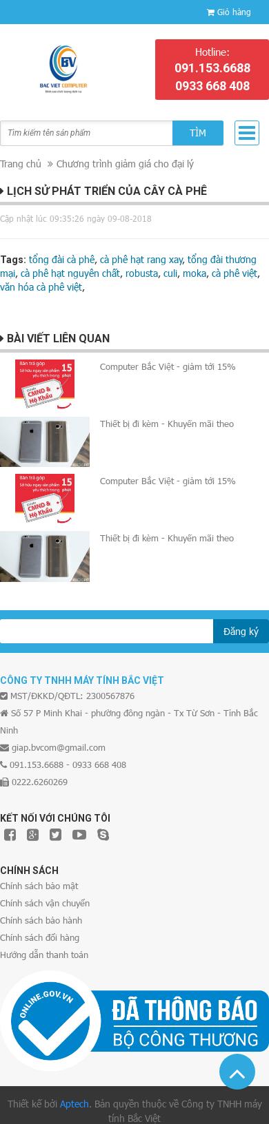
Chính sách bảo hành (41, 920)
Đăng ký (241, 631)
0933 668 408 (212, 86)
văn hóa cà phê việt (41, 286)
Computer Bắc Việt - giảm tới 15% (168, 366)
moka (194, 273)
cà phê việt (234, 273)
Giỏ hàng (234, 11)
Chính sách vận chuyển (45, 902)
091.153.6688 (212, 68)
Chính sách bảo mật (39, 885)
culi (170, 273)
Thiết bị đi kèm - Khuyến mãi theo (167, 423)
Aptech (74, 1103)
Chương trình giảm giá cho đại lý (125, 163)
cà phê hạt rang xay (141, 259)
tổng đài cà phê (61, 259)
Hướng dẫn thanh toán (44, 954)
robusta (142, 273)
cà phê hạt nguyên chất (70, 273)
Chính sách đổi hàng (39, 937)
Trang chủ (20, 163)
